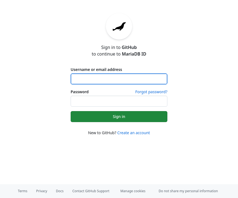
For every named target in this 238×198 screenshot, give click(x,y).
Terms (22, 191)
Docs (60, 191)
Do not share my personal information (188, 191)
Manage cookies (132, 191)
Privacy (41, 191)
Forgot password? (151, 91)
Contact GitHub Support (90, 191)
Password (79, 91)
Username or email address (96, 69)
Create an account (133, 132)
